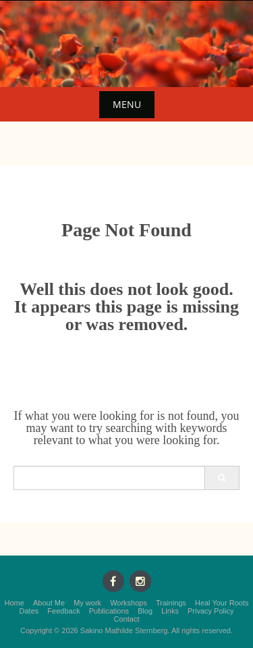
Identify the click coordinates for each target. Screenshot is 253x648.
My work (87, 603)
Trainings (171, 603)
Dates (29, 611)
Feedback (63, 611)
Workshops (128, 603)
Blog (145, 611)
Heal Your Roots (222, 603)
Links (170, 611)
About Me (49, 603)
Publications (109, 611)
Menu (127, 104)
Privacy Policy (210, 611)
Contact (127, 619)
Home (14, 603)
